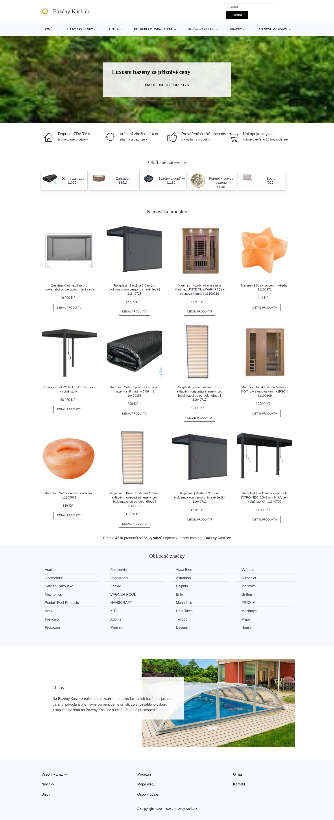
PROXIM (248, 602)
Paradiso (52, 619)
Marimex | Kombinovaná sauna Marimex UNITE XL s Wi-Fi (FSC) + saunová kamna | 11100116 (200, 289)
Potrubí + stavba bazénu (153, 29)
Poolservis (118, 570)
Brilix (180, 594)
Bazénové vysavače (272, 29)
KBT (113, 611)
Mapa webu (146, 784)
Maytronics (53, 594)
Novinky (48, 784)
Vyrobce (248, 570)
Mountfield (184, 602)
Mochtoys (249, 611)
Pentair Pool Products (62, 602)
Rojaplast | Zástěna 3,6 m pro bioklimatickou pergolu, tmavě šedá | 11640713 (134, 289)
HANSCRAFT (121, 602)
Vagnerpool (119, 578)
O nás (238, 774)
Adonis (115, 619)
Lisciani (182, 627)
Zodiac (115, 586)
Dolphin (182, 586)
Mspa (246, 619)
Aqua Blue (184, 570)
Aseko (50, 570)
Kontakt (239, 784)
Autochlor (249, 578)
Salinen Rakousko (59, 586)
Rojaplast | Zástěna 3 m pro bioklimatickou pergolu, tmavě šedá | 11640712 (199, 497)
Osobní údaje (147, 794)
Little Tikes (184, 611)
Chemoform (54, 578)
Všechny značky (54, 774)
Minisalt (116, 627)
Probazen (52, 627)
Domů (48, 29)
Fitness (113, 29)
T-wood (181, 619)
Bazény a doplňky (79, 29)
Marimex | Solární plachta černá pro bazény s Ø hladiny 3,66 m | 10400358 (134, 391)
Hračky (236, 29)
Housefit (248, 627)
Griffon (247, 594)
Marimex (248, 586)
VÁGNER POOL (123, 594)
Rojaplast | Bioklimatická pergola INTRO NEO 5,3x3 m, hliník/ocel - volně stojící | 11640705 (264, 497)
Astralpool (184, 578)
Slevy (46, 794)
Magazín (144, 774)
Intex (49, 611)
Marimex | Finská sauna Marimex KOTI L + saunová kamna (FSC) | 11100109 (264, 391)
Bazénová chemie (201, 29)
